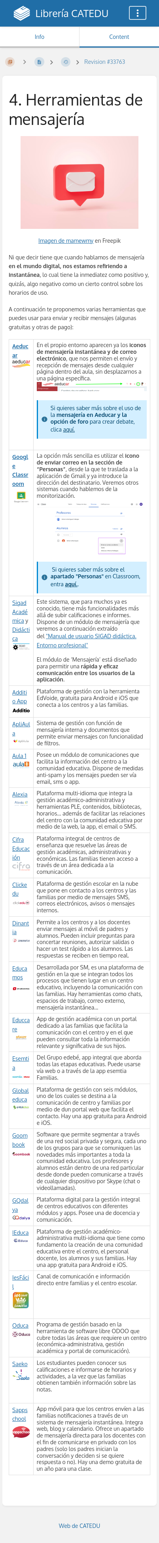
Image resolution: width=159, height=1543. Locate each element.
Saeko (20, 1364)
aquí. (69, 429)
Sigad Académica (20, 611)
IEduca (20, 1232)
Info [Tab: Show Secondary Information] (40, 36)
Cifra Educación (21, 848)
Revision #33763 (104, 61)
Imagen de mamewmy (65, 240)
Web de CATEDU (79, 1525)
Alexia (20, 794)
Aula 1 (19, 755)
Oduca (20, 1325)
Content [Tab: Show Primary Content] (119, 36)
